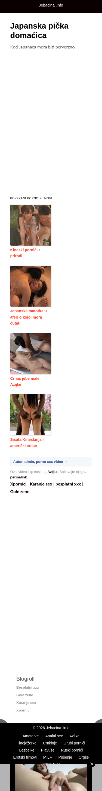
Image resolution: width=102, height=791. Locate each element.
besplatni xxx (68, 483)
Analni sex (54, 736)
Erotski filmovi (25, 757)
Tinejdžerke (26, 743)
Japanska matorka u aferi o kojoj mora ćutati (28, 317)
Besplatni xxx (27, 687)
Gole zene (19, 491)
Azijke (52, 472)
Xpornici (18, 483)
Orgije (84, 757)
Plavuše (48, 750)
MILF (47, 757)
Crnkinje (50, 743)
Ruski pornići (72, 750)
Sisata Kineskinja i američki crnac (27, 442)
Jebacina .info (57, 728)
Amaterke (31, 736)
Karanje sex (41, 483)
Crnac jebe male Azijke (24, 381)
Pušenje (65, 757)
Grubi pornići (74, 743)
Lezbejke (27, 750)
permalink (18, 477)
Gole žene (24, 695)
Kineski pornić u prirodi (25, 253)
